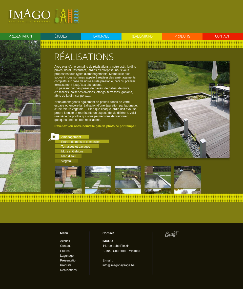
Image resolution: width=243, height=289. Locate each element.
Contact (222, 36)
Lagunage (101, 36)
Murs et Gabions (72, 151)
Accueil (65, 241)
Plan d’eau (68, 156)
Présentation (20, 36)
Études (65, 251)
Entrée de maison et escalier (80, 142)
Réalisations (68, 270)
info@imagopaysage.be (118, 265)
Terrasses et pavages (75, 146)
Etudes (60, 36)
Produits (182, 36)
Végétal (66, 161)
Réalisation (142, 36)
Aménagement (71, 137)
